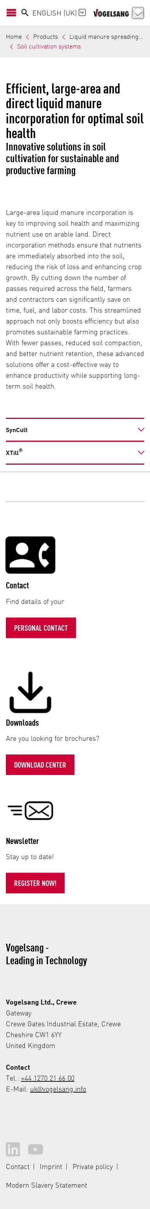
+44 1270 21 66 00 (47, 1077)
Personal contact (41, 628)
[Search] (24, 12)
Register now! (35, 883)
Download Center (40, 764)
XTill (14, 452)
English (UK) (59, 12)
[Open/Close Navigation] (13, 13)
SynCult (17, 429)
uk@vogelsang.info (58, 1088)
